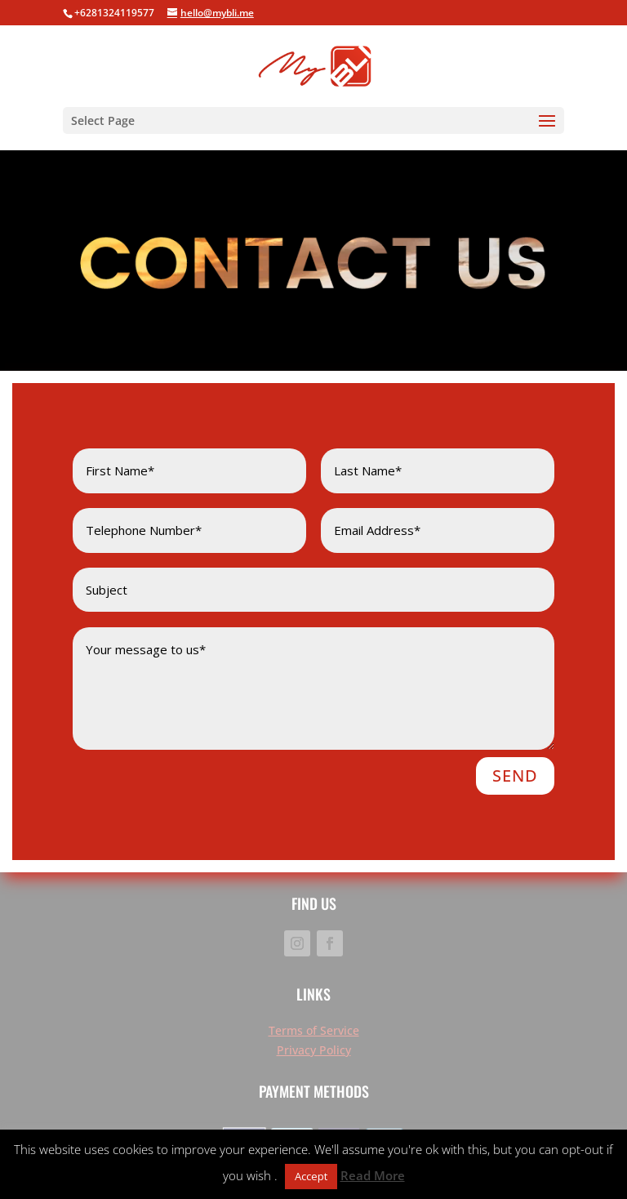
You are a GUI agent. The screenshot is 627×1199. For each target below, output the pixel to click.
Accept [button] (311, 1176)
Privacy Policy (314, 1050)
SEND (515, 775)
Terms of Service (314, 1030)
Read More (372, 1175)
